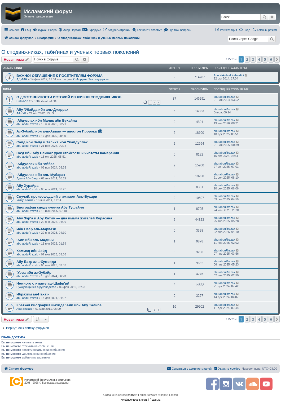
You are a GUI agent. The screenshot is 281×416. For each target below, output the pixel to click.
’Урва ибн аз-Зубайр (33, 273)
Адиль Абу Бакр (27, 178)
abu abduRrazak (224, 96)
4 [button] (259, 59)
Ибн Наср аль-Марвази (36, 229)
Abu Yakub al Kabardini (229, 75)
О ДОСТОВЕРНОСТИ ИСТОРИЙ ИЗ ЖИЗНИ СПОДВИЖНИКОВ (68, 97)
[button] (277, 59)
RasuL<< (22, 100)
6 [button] (271, 59)
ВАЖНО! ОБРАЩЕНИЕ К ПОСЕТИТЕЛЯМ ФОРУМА (59, 76)
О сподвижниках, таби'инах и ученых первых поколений (70, 52)
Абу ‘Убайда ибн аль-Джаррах (42, 110)
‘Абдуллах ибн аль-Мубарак (40, 175)
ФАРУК (21, 113)
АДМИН (21, 79)
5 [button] (265, 59)
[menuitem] (25, 30)
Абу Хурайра (27, 186)
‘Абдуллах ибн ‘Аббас (35, 164)
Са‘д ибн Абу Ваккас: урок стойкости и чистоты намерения (67, 153)
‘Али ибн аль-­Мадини (35, 240)
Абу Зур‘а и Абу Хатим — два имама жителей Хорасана (64, 218)
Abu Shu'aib (24, 308)
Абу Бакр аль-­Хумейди (36, 262)
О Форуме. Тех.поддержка (90, 79)
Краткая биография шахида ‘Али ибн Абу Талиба (59, 305)
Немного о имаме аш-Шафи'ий (42, 283)
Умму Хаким (24, 200)
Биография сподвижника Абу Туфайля (50, 207)
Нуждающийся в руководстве (36, 287)
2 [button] (247, 59)
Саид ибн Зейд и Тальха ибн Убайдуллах (52, 142)
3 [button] (253, 59)
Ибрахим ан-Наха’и (33, 294)
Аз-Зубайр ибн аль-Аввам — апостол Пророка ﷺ (59, 131)
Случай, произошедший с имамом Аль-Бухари (56, 196)
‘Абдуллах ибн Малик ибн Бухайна (46, 120)
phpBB (131, 394)
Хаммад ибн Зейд (31, 251)
